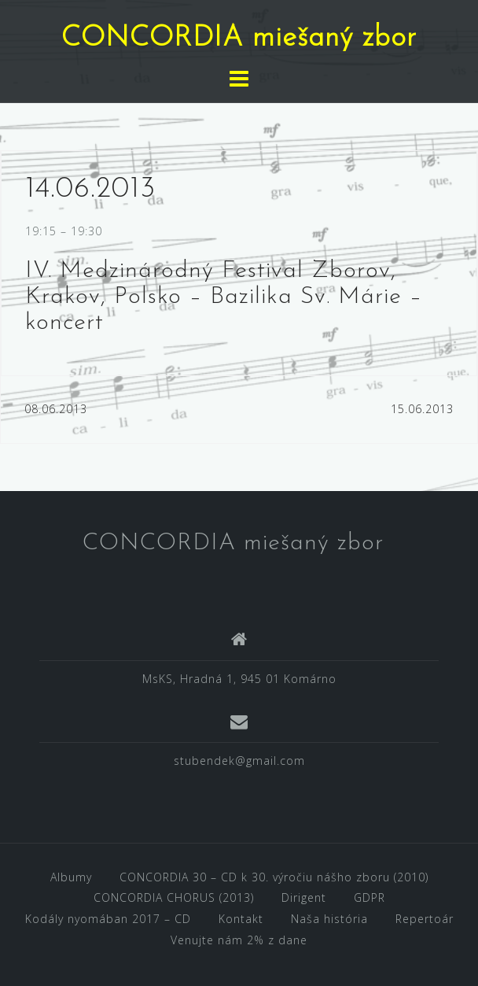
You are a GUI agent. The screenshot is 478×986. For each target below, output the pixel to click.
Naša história (329, 918)
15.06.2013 (422, 408)
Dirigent (303, 897)
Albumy (71, 877)
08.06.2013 (55, 408)
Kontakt (241, 918)
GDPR (369, 897)
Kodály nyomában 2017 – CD (108, 918)
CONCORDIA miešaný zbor (239, 38)
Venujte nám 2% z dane (239, 939)
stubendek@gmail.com (239, 760)
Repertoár (424, 918)
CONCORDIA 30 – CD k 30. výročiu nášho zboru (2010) (274, 877)
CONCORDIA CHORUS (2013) (174, 897)
